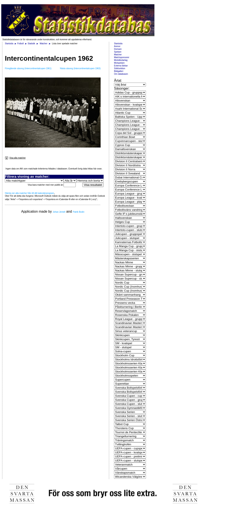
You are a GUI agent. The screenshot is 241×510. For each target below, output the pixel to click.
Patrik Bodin (78, 212)
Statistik (31, 43)
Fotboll (20, 43)
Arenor (117, 46)
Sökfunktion (119, 68)
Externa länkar (121, 65)
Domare (118, 49)
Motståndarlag (120, 60)
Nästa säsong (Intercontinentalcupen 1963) (80, 68)
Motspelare (119, 63)
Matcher (44, 43)
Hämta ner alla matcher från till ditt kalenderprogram (29, 193)
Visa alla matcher (15, 158)
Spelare (117, 52)
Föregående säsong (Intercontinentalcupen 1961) (28, 68)
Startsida (9, 43)
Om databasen (121, 74)
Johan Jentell (59, 212)
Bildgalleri (118, 71)
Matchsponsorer (121, 57)
